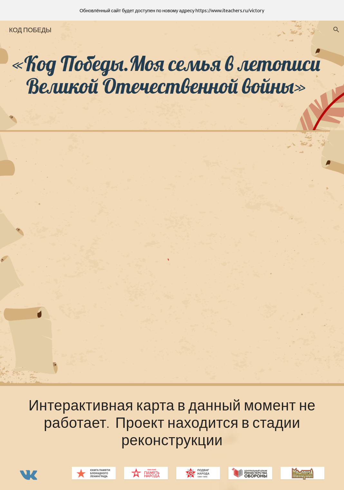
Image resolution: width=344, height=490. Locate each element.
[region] (172, 10)
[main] (172, 422)
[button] (336, 29)
